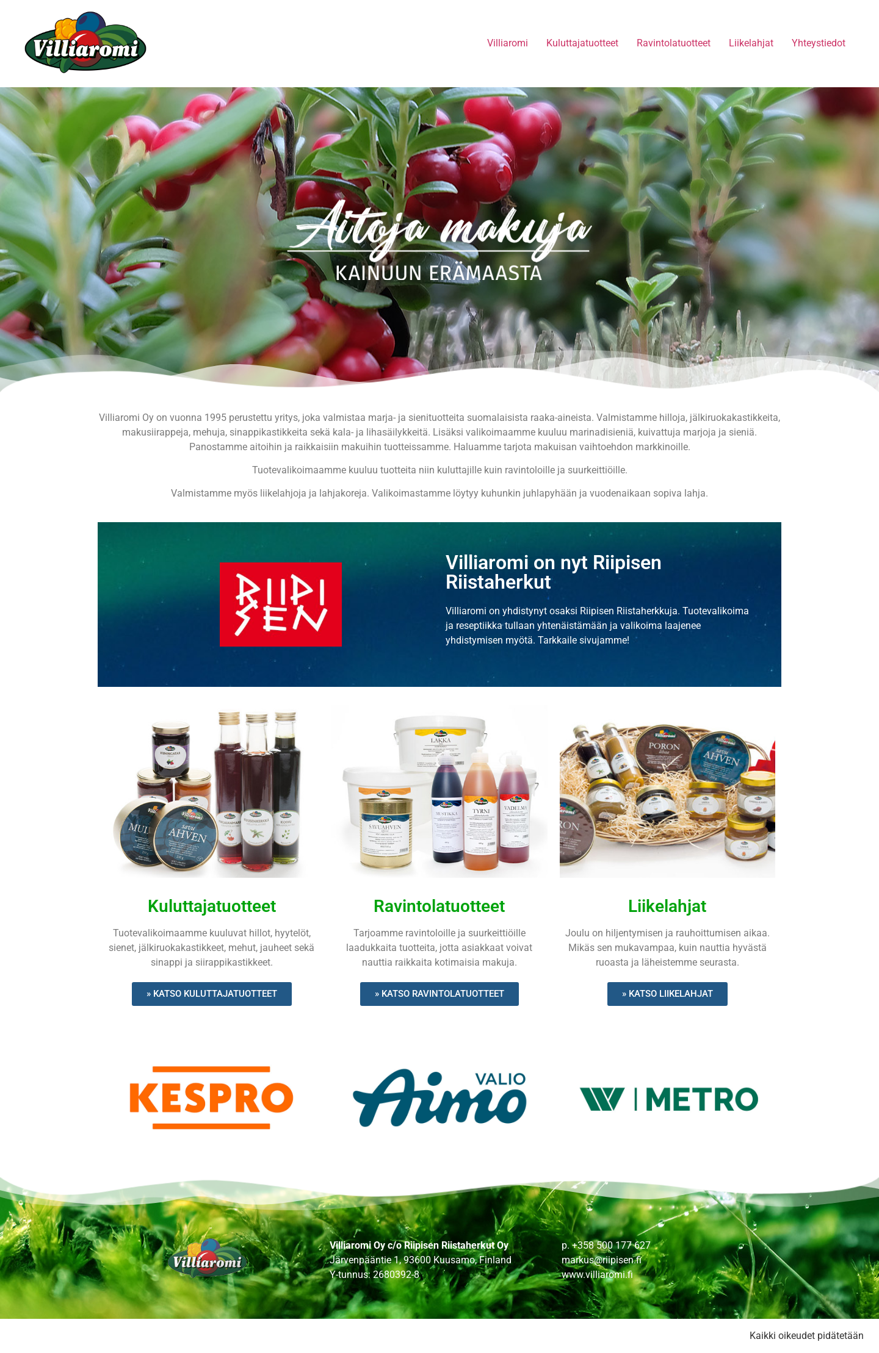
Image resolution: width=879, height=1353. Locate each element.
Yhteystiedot (818, 43)
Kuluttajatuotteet (582, 43)
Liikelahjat (751, 43)
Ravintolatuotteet (674, 43)
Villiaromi (507, 43)
